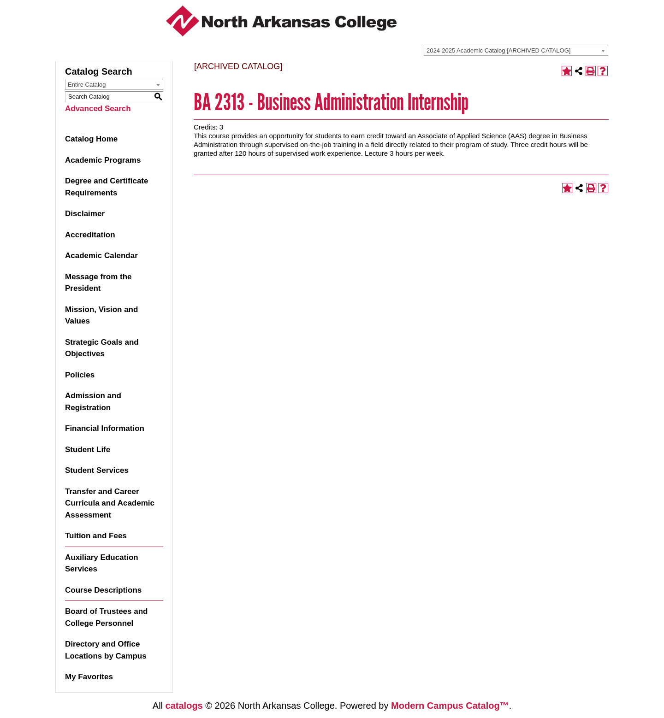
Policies (80, 375)
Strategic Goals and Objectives (102, 348)
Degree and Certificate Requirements (106, 187)
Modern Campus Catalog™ (450, 705)
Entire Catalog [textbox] (87, 84)
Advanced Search (98, 108)
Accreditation (90, 234)
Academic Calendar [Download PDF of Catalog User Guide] (101, 255)
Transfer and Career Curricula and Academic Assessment (109, 503)
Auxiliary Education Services (101, 563)
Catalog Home (91, 139)
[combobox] (516, 50)
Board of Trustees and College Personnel (106, 617)
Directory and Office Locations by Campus (106, 650)
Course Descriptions (103, 590)
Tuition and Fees (96, 535)
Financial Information (104, 428)
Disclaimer (85, 213)
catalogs (184, 705)
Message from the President (98, 282)
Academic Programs (103, 160)
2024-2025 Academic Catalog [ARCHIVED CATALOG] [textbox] (498, 50)
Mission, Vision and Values (101, 315)
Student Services (97, 470)
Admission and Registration (93, 401)
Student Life (87, 449)
